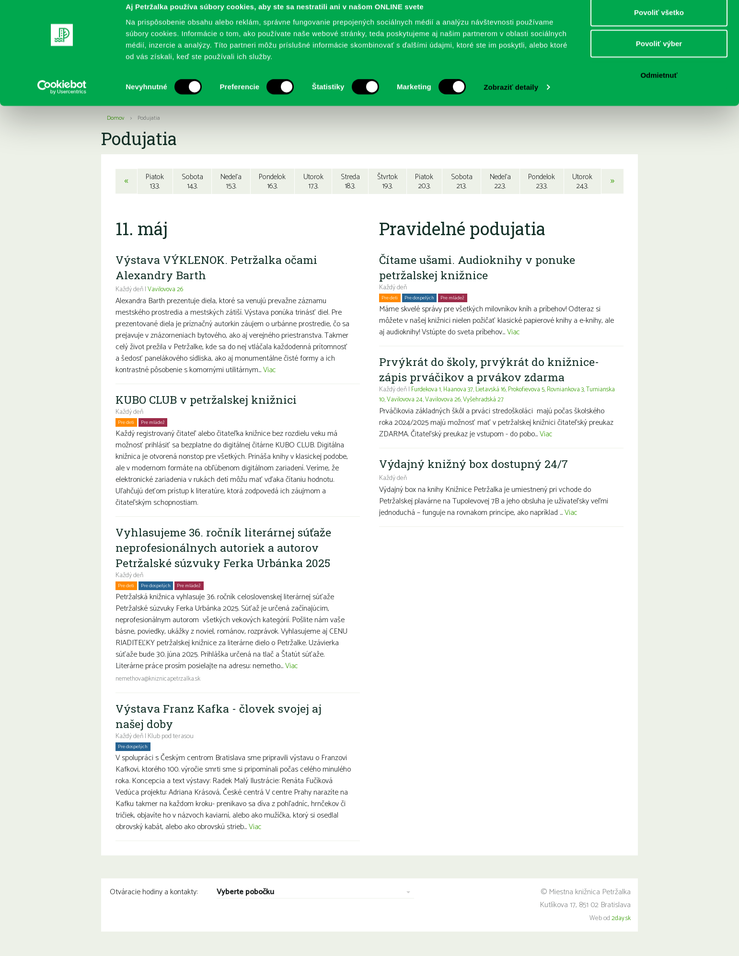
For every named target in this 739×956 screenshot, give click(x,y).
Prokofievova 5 (532, 391)
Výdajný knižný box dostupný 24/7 (475, 465)
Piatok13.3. (154, 182)
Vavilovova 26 (166, 290)
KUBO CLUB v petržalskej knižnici (208, 401)
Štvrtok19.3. (387, 182)
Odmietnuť (658, 88)
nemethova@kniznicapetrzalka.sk (160, 680)
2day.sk (621, 919)
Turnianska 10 (397, 401)
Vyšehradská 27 (518, 401)
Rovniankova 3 (574, 391)
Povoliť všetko (659, 25)
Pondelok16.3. (272, 182)
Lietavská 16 (495, 391)
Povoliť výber (659, 57)
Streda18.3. (350, 182)
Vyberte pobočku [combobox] (245, 894)
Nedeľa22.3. (500, 182)
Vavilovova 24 (437, 401)
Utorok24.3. (583, 182)
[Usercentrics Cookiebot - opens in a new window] (62, 100)
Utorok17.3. (313, 182)
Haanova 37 (461, 391)
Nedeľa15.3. (230, 182)
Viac (270, 371)
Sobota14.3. (191, 182)
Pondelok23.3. (542, 182)
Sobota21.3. (461, 182)
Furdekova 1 (427, 391)
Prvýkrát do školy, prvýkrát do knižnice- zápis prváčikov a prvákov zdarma (490, 370)
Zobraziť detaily (511, 100)
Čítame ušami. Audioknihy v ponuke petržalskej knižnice (479, 268)
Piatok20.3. (424, 182)
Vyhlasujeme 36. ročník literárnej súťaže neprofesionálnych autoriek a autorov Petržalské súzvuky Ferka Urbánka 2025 (225, 549)
